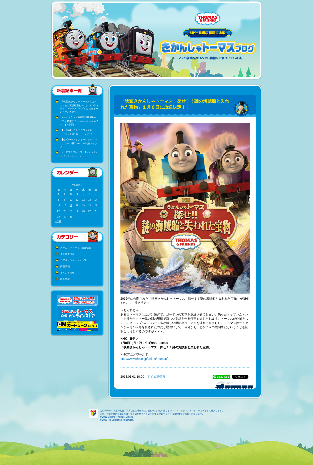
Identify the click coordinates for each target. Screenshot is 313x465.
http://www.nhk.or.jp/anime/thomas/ (144, 358)
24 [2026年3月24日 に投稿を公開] (71, 211)
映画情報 (65, 279)
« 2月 (58, 221)
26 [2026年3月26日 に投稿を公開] (83, 211)
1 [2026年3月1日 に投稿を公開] (58, 194)
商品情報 (65, 266)
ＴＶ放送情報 (67, 254)
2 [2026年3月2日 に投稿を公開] (64, 194)
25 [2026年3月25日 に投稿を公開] (77, 211)
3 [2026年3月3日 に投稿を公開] (71, 194)
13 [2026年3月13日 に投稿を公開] (89, 199)
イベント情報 (67, 272)
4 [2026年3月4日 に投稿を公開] (77, 194)
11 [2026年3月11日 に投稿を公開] (77, 199)
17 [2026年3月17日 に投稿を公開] (71, 205)
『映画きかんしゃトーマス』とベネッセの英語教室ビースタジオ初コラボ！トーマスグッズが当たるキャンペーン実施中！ (79, 106)
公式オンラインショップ (73, 260)
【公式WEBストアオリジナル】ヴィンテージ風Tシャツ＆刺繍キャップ (78, 143)
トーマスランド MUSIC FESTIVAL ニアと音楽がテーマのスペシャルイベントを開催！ (79, 121)
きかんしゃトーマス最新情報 (75, 247)
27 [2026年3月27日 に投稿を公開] (89, 211)
